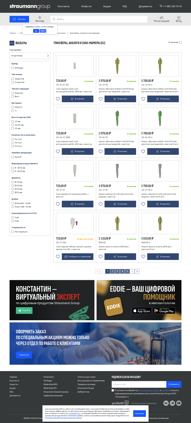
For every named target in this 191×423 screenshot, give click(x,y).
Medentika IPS (50, 388)
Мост (17, 96)
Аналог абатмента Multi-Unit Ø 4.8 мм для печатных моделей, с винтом (116, 90)
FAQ (125, 6)
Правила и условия (86, 384)
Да (36, 31)
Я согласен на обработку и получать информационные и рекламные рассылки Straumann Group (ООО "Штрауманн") (147, 393)
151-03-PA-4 (146, 84)
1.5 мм (17, 121)
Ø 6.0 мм (18, 192)
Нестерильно (21, 231)
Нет (42, 31)
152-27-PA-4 (146, 190)
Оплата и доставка (87, 376)
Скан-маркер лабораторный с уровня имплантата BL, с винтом (73, 248)
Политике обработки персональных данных (63, 417)
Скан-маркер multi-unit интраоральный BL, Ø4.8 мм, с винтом (74, 90)
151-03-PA (103, 84)
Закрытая (19, 78)
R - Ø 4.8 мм (20, 171)
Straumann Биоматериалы (56, 391)
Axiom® (18, 157)
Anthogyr (19, 67)
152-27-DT (60, 190)
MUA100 (102, 242)
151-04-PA (103, 137)
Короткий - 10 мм (23, 206)
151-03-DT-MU (62, 84)
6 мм (17, 220)
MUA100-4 (145, 242)
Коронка (19, 93)
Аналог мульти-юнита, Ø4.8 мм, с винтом (114, 248)
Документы (145, 6)
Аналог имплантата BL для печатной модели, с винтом (116, 195)
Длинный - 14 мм (22, 203)
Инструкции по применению (91, 380)
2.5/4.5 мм (19, 125)
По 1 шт (18, 139)
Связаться (24, 354)
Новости (86, 6)
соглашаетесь (74, 413)
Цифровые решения (53, 395)
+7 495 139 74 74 (170, 6)
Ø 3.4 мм (18, 182)
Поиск (54, 19)
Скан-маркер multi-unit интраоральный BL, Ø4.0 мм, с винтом (74, 143)
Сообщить (77, 256)
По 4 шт (18, 142)
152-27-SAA (61, 242)
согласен (166, 390)
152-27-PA (103, 190)
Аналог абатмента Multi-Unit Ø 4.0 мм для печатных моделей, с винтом (116, 143)
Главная (13, 376)
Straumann (49, 376)
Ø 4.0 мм (18, 185)
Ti (16, 110)
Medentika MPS (51, 384)
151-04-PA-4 (146, 137)
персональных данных (149, 390)
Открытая (19, 82)
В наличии (173, 42)
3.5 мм (17, 128)
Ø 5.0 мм (18, 189)
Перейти (24, 310)
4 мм (17, 217)
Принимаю (139, 413)
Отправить (173, 384)
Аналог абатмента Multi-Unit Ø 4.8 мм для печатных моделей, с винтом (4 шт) (159, 90)
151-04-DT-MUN (63, 137)
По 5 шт (18, 146)
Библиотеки (83, 391)
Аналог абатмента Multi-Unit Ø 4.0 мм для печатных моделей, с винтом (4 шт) (159, 143)
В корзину (77, 98)
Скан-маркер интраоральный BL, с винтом (72, 195)
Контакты (64, 6)
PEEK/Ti (18, 107)
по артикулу (17, 55)
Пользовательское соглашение (154, 418)
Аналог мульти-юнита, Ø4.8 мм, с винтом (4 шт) (156, 248)
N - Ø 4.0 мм (20, 167)
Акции (107, 6)
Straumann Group (86, 388)
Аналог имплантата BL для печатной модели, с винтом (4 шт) (158, 195)
